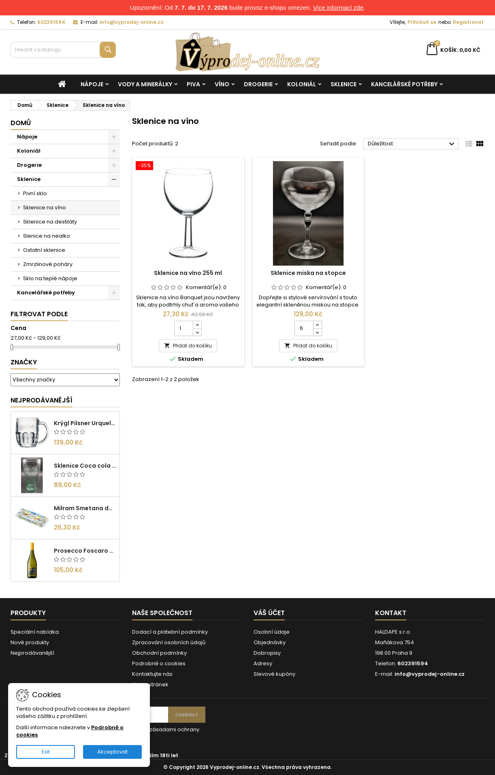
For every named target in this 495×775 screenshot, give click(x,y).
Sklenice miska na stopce (308, 273)
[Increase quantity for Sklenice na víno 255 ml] (197, 324)
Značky (24, 362)
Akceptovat (112, 752)
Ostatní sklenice (44, 250)
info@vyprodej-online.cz (132, 22)
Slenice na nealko (46, 236)
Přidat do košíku (188, 345)
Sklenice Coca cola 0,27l (85, 465)
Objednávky (270, 642)
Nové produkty (30, 642)
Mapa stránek (150, 684)
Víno (222, 84)
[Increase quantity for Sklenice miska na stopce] (317, 324)
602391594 (51, 22)
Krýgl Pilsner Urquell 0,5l (85, 423)
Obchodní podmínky (159, 653)
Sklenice (343, 84)
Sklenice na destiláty (50, 222)
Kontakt (390, 612)
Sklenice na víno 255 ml (188, 273)
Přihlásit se (422, 22)
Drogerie (258, 84)
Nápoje (92, 84)
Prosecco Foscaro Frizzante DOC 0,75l (85, 550)
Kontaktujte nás (152, 674)
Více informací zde (338, 7)
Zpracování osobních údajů (168, 642)
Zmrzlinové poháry (48, 264)
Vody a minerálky (145, 84)
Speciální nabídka (35, 632)
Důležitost (412, 144)
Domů (21, 123)
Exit (46, 752)
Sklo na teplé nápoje (50, 278)
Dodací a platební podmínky (170, 632)
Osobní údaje (272, 632)
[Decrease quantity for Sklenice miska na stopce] (317, 332)
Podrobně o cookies (159, 663)
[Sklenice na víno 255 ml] (188, 166)
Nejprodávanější (42, 400)
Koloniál (301, 84)
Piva (193, 84)
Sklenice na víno (44, 207)
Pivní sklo (35, 193)
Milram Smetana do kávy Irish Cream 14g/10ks (85, 508)
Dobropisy (267, 653)
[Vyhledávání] (63, 50)
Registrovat (468, 22)
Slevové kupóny (274, 674)
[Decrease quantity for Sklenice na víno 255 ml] (197, 332)
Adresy (263, 663)
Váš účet (269, 612)
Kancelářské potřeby (404, 84)
